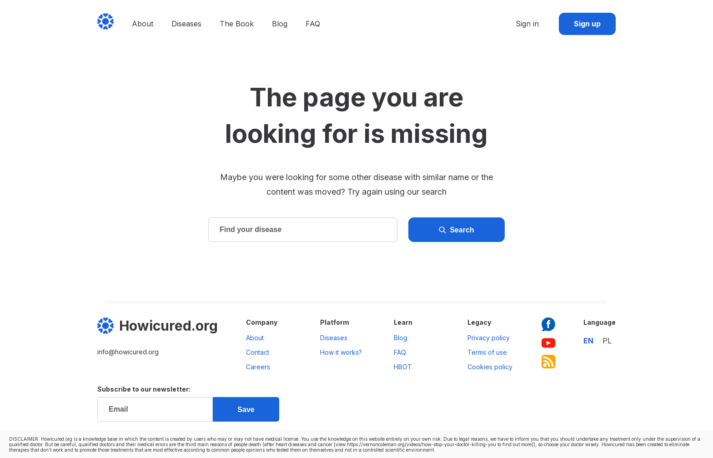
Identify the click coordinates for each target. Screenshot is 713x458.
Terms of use (487, 352)
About (142, 23)
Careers (258, 367)
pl (607, 340)
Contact (257, 352)
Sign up (587, 23)
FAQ (313, 23)
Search (456, 230)
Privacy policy (488, 338)
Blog (279, 23)
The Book (237, 23)
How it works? (341, 352)
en (588, 340)
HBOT (403, 367)
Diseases (186, 23)
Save (245, 409)
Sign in (527, 23)
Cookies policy (489, 367)
